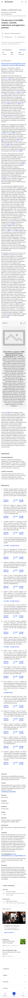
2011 (18, 92)
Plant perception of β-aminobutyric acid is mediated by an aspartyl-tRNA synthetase (13, 64)
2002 (2, 141)
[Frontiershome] (9, 2)
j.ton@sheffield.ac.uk (20, 855)
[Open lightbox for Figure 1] (14, 367)
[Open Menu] (2, 2)
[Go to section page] (14, 943)
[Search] (22, 2)
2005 (13, 133)
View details (22, 49)
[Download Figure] (21, 323)
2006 (8, 103)
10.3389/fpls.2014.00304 (8, 791)
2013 (5, 117)
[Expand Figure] (24, 323)
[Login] (26, 2)
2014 (22, 163)
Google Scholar (21, 500)
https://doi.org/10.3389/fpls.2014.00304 (17, 15)
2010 (19, 103)
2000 (4, 133)
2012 (9, 79)
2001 (17, 139)
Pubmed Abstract (6, 500)
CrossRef (15, 500)
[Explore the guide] (9, 932)
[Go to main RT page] (14, 953)
